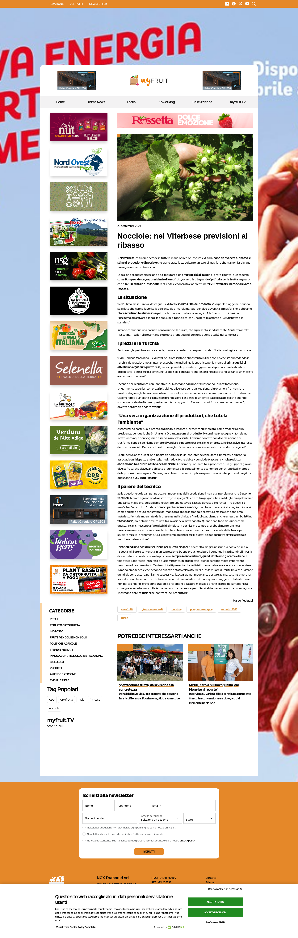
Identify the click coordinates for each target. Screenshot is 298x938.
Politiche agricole (63, 643)
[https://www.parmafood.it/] (79, 477)
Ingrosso (56, 631)
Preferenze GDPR (215, 922)
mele (81, 699)
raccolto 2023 (229, 609)
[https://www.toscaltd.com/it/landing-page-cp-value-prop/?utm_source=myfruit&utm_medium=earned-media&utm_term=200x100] (76, 80)
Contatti (211, 878)
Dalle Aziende (202, 102)
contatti (76, 4)
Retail (54, 619)
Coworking (167, 102)
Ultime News (96, 102)
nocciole (54, 708)
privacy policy (187, 840)
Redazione (56, 4)
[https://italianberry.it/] (79, 547)
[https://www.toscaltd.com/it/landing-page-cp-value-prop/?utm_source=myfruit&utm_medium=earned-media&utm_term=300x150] (79, 512)
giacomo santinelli (152, 609)
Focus (131, 102)
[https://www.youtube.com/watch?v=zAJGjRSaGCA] (79, 582)
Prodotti (56, 668)
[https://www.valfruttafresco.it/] (79, 338)
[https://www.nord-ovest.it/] (79, 164)
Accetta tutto (215, 901)
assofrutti (127, 609)
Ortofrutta (66, 699)
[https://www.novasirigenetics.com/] (79, 269)
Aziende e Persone (63, 674)
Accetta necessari (215, 912)
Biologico (57, 662)
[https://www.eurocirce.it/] (79, 234)
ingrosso (95, 699)
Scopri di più (55, 726)
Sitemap (211, 882)
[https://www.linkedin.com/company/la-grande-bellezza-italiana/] (79, 304)
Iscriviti (149, 851)
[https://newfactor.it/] (79, 130)
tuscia (124, 618)
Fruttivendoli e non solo (68, 637)
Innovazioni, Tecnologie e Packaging (76, 656)
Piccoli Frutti (199, 647)
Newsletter (98, 4)
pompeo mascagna (201, 609)
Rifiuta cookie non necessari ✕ (225, 888)
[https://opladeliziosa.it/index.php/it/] (79, 408)
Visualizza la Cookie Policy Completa (75, 927)
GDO (52, 699)
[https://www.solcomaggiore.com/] (79, 199)
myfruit (125, 647)
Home (60, 102)
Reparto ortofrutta (65, 625)
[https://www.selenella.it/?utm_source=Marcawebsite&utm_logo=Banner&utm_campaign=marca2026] (79, 373)
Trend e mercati (61, 649)
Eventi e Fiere (59, 680)
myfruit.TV (238, 102)
